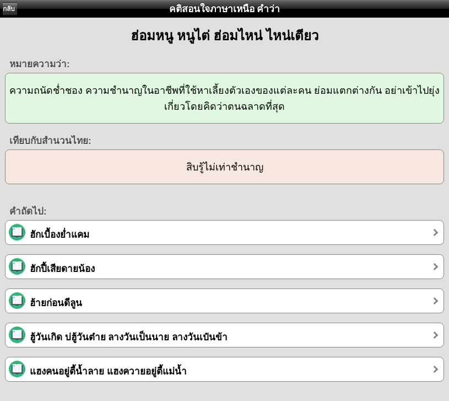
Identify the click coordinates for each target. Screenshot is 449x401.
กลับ (9, 9)
